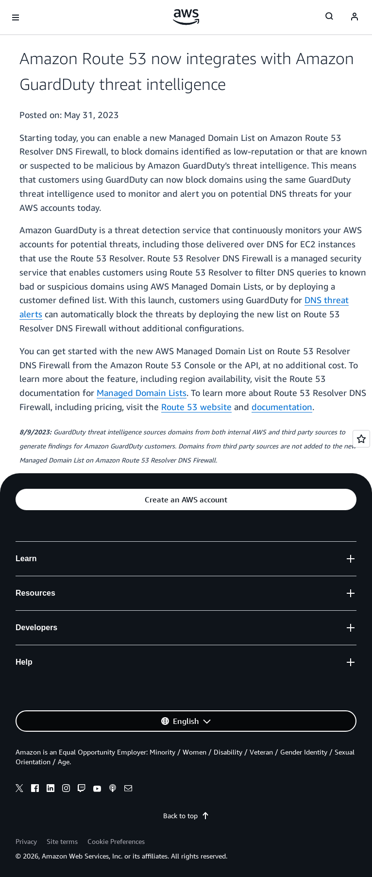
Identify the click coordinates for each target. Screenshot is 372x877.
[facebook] (35, 789)
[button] (186, 499)
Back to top (186, 815)
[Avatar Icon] (354, 17)
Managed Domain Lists (141, 392)
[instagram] (66, 789)
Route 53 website (196, 406)
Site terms (62, 841)
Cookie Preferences (116, 841)
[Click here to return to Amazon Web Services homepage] (186, 17)
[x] (19, 789)
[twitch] (81, 789)
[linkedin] (50, 789)
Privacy (26, 841)
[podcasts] (113, 789)
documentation (282, 406)
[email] (128, 789)
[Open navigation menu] (15, 17)
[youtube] (97, 789)
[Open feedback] (361, 438)
